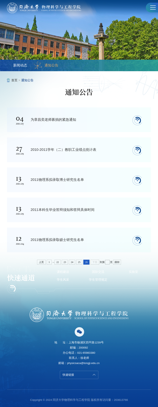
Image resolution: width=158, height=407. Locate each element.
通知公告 (46, 65)
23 (65, 262)
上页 (41, 262)
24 (72, 262)
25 (79, 262)
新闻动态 (20, 65)
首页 (14, 80)
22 (57, 262)
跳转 (117, 262)
